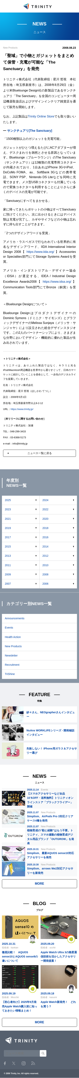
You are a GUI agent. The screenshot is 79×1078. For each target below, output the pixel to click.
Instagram (23, 1063)
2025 (8, 500)
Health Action (13, 637)
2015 (8, 546)
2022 (45, 509)
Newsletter (11, 655)
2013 (8, 555)
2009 (8, 574)
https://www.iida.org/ (40, 251)
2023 (8, 509)
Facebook (5, 1063)
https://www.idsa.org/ (57, 281)
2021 (8, 518)
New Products (13, 646)
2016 (45, 537)
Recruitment (12, 664)
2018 (45, 528)
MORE (39, 883)
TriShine (10, 674)
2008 (45, 574)
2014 (45, 546)
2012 (45, 555)
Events (9, 627)
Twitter (14, 1063)
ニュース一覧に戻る (39, 453)
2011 (8, 565)
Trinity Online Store (41, 116)
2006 (45, 583)
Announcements (14, 618)
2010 (45, 565)
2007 (8, 583)
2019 (8, 528)
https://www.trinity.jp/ (22, 409)
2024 (45, 500)
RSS (33, 1063)
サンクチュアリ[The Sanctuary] (29, 130)
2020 (45, 518)
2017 (8, 537)
